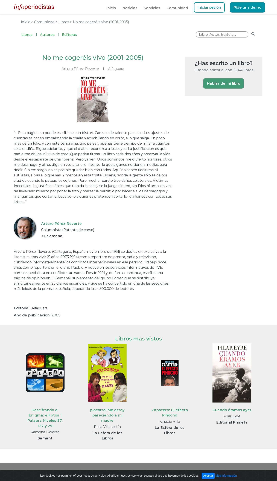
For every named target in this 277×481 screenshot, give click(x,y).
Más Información (226, 476)
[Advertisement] (211, 159)
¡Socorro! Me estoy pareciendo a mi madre (107, 415)
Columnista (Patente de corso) (67, 230)
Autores (49, 34)
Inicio (111, 8)
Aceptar (208, 476)
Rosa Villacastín (107, 427)
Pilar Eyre (232, 416)
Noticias (129, 8)
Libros (29, 34)
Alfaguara (116, 69)
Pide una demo (247, 7)
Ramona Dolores (45, 432)
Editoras (69, 35)
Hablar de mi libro (223, 83)
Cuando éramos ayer (231, 410)
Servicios (152, 8)
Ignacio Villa (169, 421)
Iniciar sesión (209, 7)
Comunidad (177, 8)
